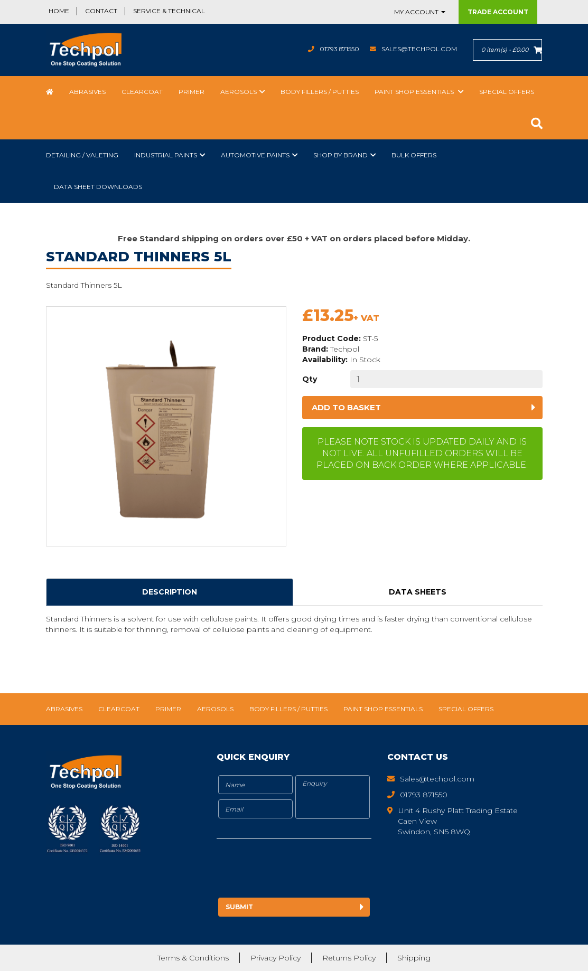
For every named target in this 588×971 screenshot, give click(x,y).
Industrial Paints (165, 155)
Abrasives (87, 92)
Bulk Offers (413, 155)
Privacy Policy (275, 958)
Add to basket (346, 407)
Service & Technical (169, 11)
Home (59, 11)
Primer (191, 92)
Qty (309, 379)
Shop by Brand (340, 155)
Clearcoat (142, 92)
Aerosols (238, 92)
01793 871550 (338, 49)
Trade (498, 12)
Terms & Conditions (193, 958)
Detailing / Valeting (82, 155)
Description (169, 592)
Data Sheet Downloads (98, 187)
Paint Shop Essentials (415, 92)
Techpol (344, 349)
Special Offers (506, 92)
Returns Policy (349, 958)
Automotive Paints (255, 155)
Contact (101, 11)
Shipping (414, 958)
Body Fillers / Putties (320, 92)
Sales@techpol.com (418, 49)
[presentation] (305, 870)
